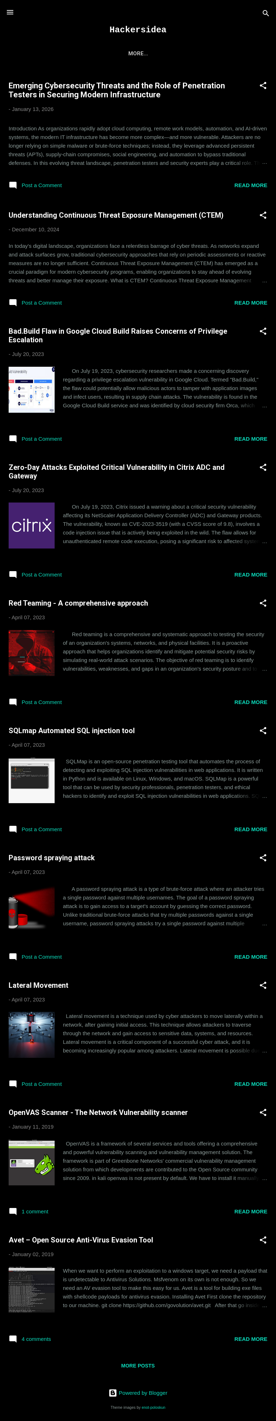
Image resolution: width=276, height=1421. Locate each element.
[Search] (266, 15)
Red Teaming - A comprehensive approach (78, 604)
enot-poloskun (153, 1407)
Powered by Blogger (138, 1393)
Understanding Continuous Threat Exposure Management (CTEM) (116, 216)
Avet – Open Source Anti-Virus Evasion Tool (81, 1241)
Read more (250, 187)
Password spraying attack (52, 859)
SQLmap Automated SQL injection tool (72, 732)
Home (65, 53)
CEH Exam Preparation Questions (136, 53)
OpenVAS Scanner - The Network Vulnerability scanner (98, 1114)
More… (208, 53)
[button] (263, 88)
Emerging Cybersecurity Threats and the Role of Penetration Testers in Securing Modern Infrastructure (117, 92)
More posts (138, 1367)
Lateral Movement (38, 986)
